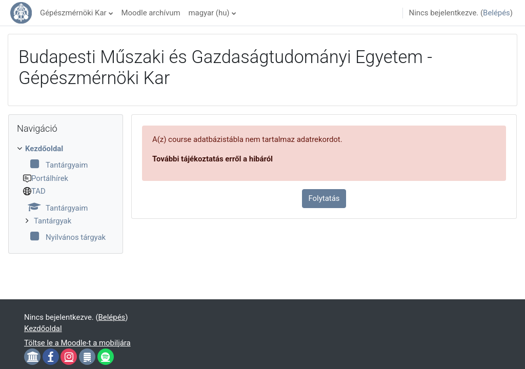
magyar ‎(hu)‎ (208, 12)
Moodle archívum (151, 12)
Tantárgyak (52, 220)
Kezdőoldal (44, 148)
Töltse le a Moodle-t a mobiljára (77, 342)
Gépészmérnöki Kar (73, 12)
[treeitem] (65, 193)
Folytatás (324, 198)
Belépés (496, 12)
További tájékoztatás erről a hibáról (212, 158)
